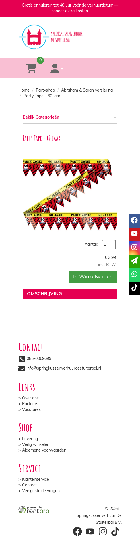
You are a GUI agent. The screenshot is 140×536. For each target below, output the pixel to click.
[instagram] (102, 531)
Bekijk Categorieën (70, 117)
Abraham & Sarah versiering (87, 90)
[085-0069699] (47, 49)
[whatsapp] (92, 49)
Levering (30, 439)
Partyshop (45, 90)
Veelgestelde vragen (41, 491)
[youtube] (90, 531)
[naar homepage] (70, 31)
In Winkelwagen (93, 277)
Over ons (30, 398)
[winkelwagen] (31, 68)
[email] (134, 261)
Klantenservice (35, 480)
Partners (30, 404)
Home (24, 90)
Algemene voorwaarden (44, 450)
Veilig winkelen (35, 445)
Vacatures (31, 410)
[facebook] (77, 531)
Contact (29, 485)
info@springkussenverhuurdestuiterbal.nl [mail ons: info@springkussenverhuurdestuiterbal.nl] (63, 368)
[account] (57, 68)
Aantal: (91, 245)
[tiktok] (115, 531)
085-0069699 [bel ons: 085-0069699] (39, 359)
